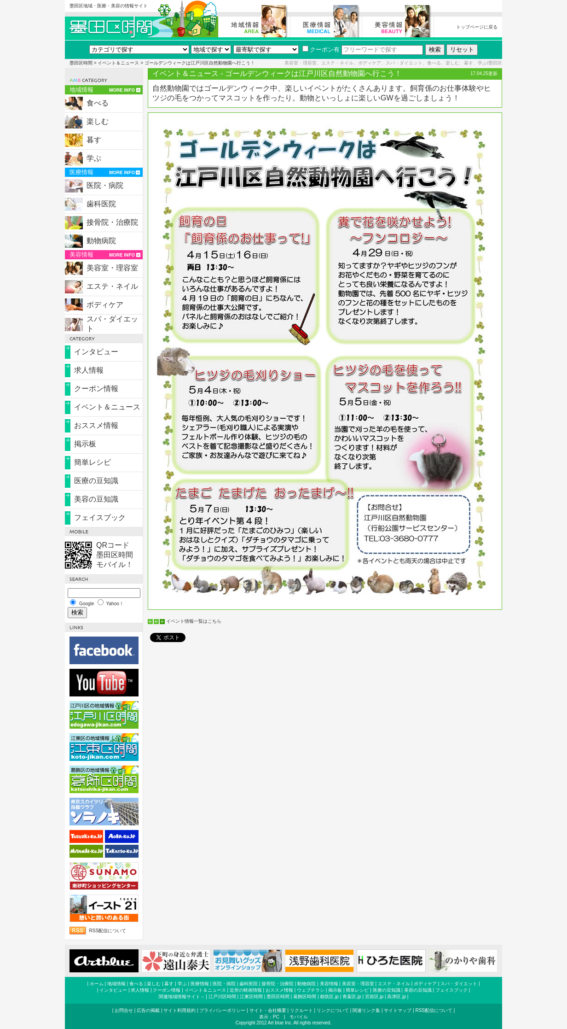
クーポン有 (321, 49)
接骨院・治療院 (112, 222)
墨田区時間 (81, 62)
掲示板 (85, 444)
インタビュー (96, 352)
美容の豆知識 (96, 499)
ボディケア (105, 305)
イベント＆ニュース (118, 62)
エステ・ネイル (112, 286)
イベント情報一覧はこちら (193, 621)
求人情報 (89, 370)
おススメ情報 (96, 425)
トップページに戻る (477, 26)
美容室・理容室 (112, 268)
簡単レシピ (92, 462)
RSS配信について (108, 930)
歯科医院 (101, 204)
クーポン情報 (96, 388)
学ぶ (94, 158)
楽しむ (98, 121)
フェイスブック (100, 517)
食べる (98, 103)
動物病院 (101, 241)
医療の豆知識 (96, 481)
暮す (94, 140)
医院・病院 (105, 185)
